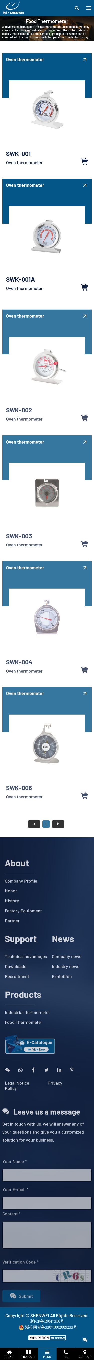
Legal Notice (17, 1092)
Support (21, 948)
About (17, 872)
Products (23, 1004)
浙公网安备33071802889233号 (51, 1327)
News (63, 948)
